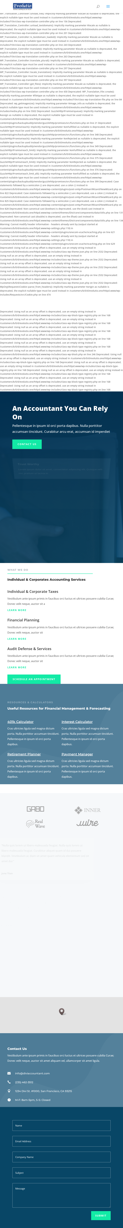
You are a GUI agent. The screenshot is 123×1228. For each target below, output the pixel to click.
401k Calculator (20, 722)
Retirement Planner (24, 754)
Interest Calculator (77, 722)
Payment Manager (77, 754)
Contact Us (27, 444)
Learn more (16, 610)
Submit (101, 1215)
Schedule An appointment (34, 679)
